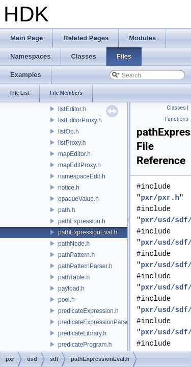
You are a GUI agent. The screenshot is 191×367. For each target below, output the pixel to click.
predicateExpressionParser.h (97, 322)
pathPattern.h (76, 254)
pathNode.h (74, 243)
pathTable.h (74, 277)
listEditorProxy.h (80, 120)
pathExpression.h (81, 221)
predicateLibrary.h (82, 333)
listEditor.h (72, 109)
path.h (66, 210)
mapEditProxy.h (79, 165)
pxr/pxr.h (160, 197)
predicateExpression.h (88, 310)
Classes (176, 107)
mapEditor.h (74, 154)
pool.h (66, 299)
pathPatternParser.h (85, 266)
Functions (176, 119)
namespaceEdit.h (81, 176)
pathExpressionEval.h (87, 232)
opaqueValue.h (78, 198)
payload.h (71, 288)
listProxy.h (72, 142)
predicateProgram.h (85, 344)
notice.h (68, 187)
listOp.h (68, 131)
